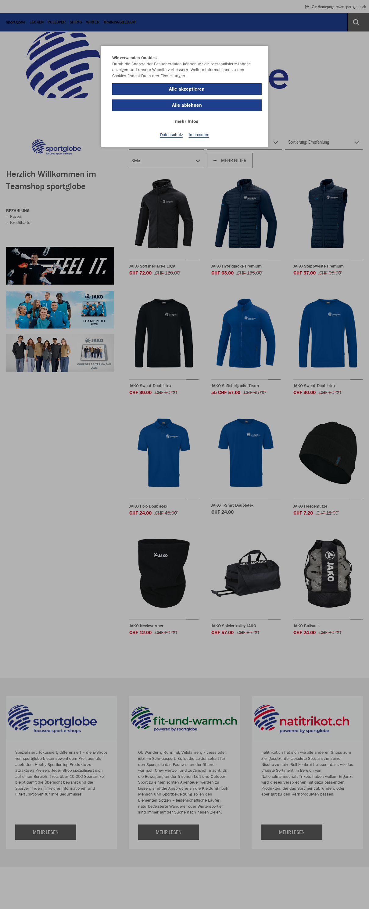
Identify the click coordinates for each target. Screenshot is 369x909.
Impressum (199, 134)
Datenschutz (171, 134)
